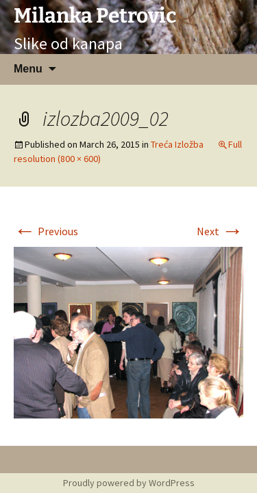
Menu (28, 69)
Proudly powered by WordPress (129, 483)
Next (220, 231)
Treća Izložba (177, 144)
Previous (46, 231)
